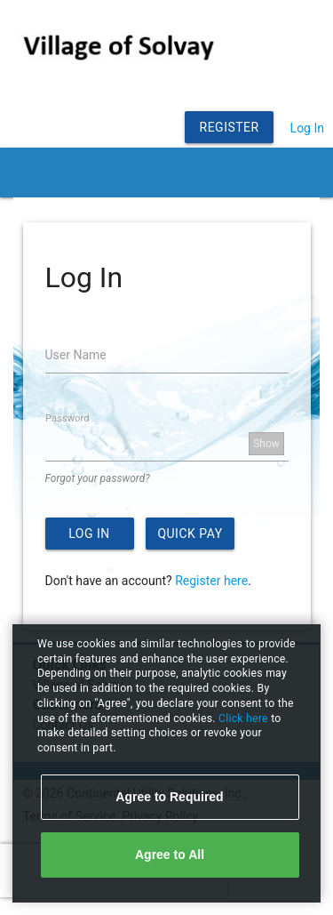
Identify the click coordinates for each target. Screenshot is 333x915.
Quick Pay (189, 533)
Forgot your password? (97, 478)
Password (67, 418)
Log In (307, 128)
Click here (244, 718)
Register (229, 127)
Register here (211, 581)
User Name (76, 355)
